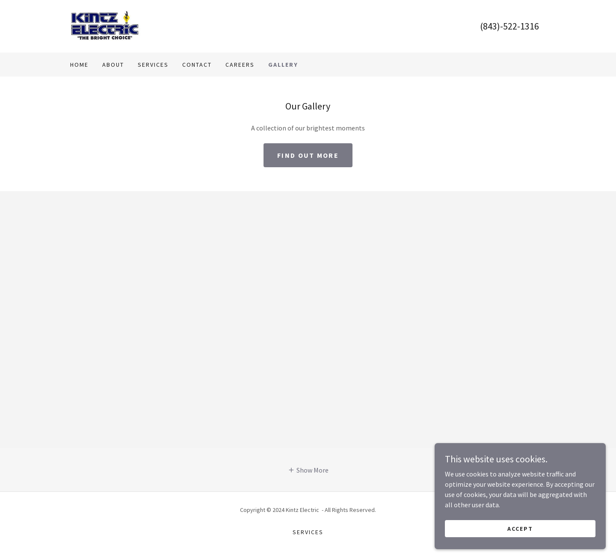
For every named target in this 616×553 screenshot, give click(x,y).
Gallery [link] (283, 64)
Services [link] (153, 64)
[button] (308, 469)
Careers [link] (240, 64)
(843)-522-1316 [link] (509, 26)
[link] (105, 25)
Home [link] (79, 64)
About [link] (113, 64)
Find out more (308, 155)
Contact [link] (197, 64)
